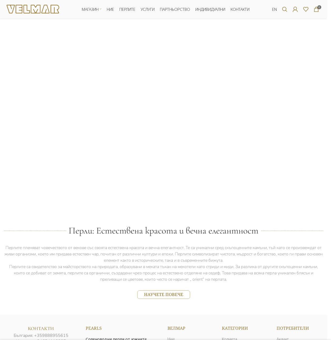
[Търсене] (284, 9)
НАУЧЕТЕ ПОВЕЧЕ (163, 295)
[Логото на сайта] (33, 8)
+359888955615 (51, 335)
